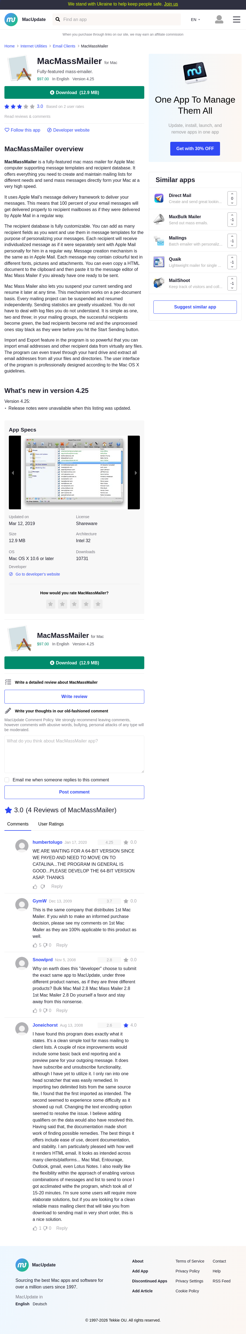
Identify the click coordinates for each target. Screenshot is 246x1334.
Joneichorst (45, 1025)
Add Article (142, 1290)
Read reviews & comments (27, 116)
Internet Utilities (33, 46)
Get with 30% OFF (195, 148)
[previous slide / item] (13, 472)
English (22, 1304)
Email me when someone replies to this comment (61, 779)
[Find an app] (57, 19)
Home (9, 46)
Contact (219, 1261)
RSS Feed (222, 1281)
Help (217, 1271)
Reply (57, 886)
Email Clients (64, 46)
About (137, 1261)
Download (74, 92)
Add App (140, 1271)
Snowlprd (43, 960)
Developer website (68, 130)
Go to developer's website (34, 574)
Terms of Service (190, 1261)
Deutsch (40, 1304)
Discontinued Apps (149, 1281)
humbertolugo (47, 842)
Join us (171, 4)
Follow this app (22, 130)
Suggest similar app (195, 307)
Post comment (74, 792)
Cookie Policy (187, 1290)
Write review (74, 696)
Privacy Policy (188, 1271)
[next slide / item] (136, 472)
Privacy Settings (189, 1281)
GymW (40, 901)
